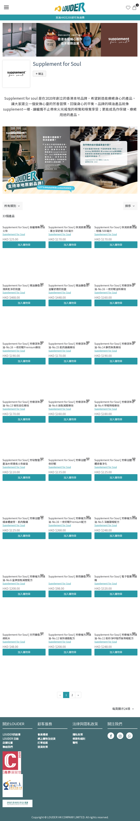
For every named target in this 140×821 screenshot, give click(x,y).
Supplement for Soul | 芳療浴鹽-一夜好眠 (69, 461)
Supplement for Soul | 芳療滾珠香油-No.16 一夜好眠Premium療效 (22, 345)
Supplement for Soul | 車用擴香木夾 (69, 576)
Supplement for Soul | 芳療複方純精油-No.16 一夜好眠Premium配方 (69, 520)
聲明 (75, 742)
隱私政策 (78, 734)
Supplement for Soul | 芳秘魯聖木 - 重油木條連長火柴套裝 (23, 461)
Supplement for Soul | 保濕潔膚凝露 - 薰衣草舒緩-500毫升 (69, 229)
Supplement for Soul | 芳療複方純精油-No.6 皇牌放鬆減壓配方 (24, 578)
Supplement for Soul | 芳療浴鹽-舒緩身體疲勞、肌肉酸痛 (23, 520)
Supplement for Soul (14, 234)
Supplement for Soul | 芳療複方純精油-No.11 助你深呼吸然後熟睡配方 (115, 636)
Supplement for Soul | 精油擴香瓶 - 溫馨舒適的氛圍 (69, 287)
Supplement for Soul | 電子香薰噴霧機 (115, 578)
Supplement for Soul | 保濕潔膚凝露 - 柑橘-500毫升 (115, 229)
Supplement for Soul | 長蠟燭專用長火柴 (24, 229)
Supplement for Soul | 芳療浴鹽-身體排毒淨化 (114, 461)
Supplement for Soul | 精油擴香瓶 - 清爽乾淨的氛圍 (23, 287)
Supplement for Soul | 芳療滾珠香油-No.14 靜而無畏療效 (114, 345)
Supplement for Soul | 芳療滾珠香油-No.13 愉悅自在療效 (22, 403)
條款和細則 (79, 738)
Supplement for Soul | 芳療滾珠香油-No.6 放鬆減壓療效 (68, 403)
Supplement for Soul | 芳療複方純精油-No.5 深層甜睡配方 (115, 520)
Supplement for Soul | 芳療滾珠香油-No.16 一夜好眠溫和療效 (114, 287)
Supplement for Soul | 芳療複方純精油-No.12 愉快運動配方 (69, 636)
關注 (39, 73)
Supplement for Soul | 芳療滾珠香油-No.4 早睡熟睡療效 (114, 403)
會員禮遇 (43, 734)
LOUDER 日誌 (11, 738)
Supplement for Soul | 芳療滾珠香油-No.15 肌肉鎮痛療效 (68, 345)
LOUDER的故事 (12, 734)
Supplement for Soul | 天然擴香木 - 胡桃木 (23, 636)
